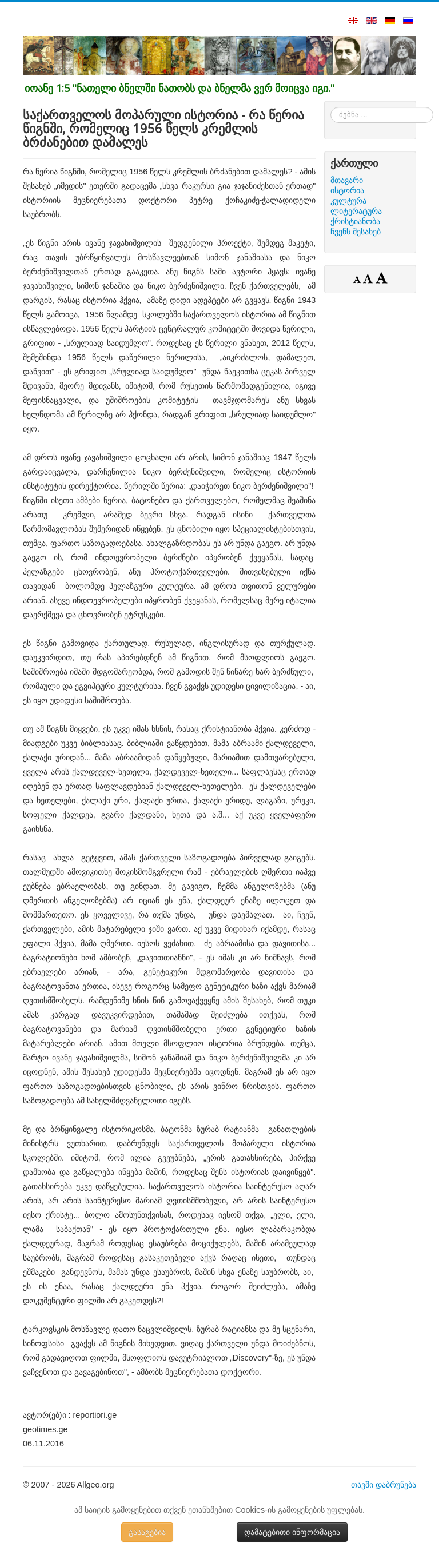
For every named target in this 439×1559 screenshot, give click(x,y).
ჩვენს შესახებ (355, 231)
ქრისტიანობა (355, 221)
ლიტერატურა (356, 211)
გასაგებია (147, 1532)
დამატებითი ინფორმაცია (292, 1532)
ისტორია (347, 190)
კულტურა (348, 200)
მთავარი (346, 180)
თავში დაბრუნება (383, 1484)
